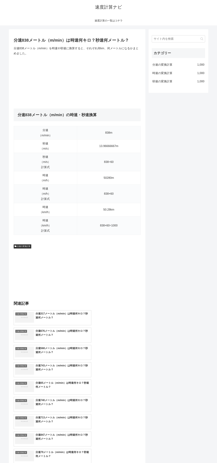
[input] (178, 38)
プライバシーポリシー (194, 453)
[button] (202, 39)
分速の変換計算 (22, 246)
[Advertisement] (77, 82)
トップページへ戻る (170, 453)
